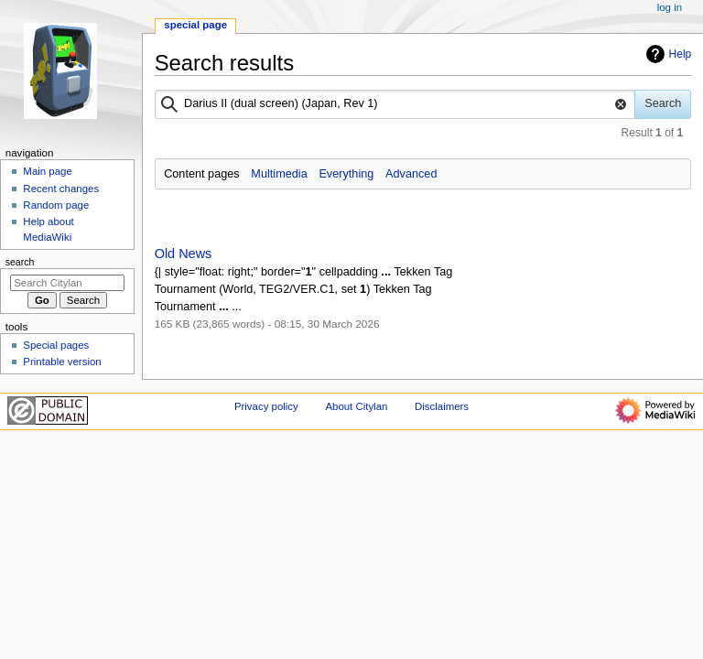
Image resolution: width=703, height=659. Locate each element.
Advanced (411, 173)
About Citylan (356, 406)
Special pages (56, 345)
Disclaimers (442, 406)
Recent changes (61, 188)
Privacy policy (266, 406)
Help (667, 54)
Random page (56, 205)
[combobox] (395, 104)
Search (20, 261)
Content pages (202, 173)
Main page (47, 171)
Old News (183, 253)
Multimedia (279, 173)
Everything (346, 173)
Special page (195, 24)
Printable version (62, 361)
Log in (669, 7)
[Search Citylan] (67, 283)
